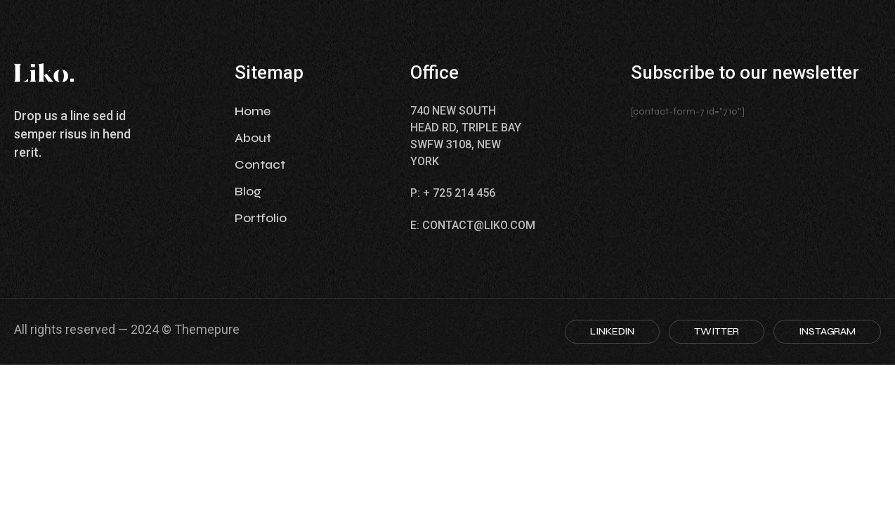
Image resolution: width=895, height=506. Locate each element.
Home (252, 111)
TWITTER (716, 331)
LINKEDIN (612, 331)
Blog (248, 191)
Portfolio (261, 218)
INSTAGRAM (827, 331)
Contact (260, 164)
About (253, 137)
